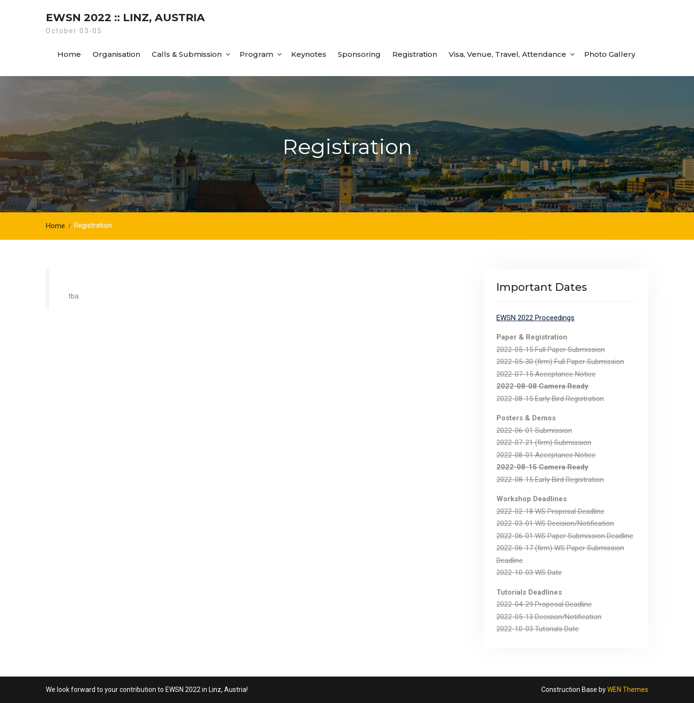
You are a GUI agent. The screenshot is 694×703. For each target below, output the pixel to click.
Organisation (116, 54)
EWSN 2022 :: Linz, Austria (125, 17)
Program (256, 54)
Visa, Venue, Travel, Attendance (507, 54)
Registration (414, 54)
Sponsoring (359, 54)
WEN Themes (627, 689)
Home (69, 54)
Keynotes (308, 54)
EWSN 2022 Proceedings (535, 317)
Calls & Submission (187, 54)
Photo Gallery (609, 54)
